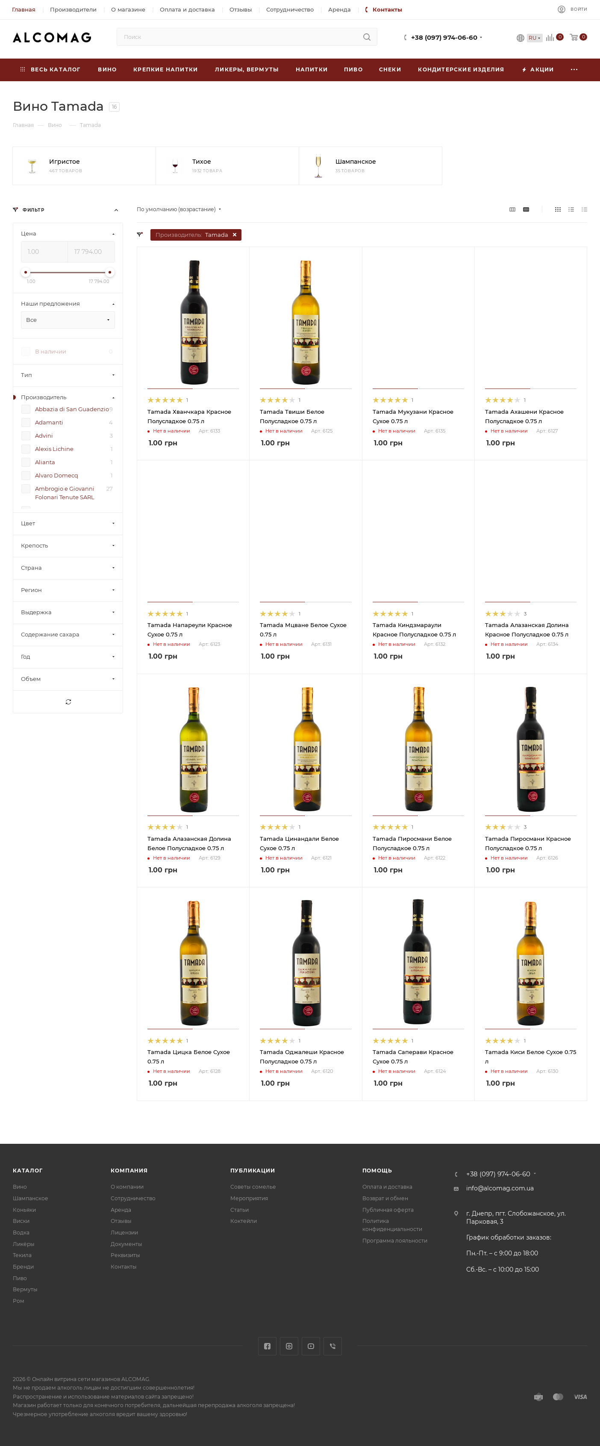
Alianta (45, 462)
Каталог (28, 1170)
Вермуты (25, 1289)
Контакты (124, 1266)
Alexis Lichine (54, 448)
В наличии (50, 351)
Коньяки (24, 1210)
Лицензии (124, 1232)
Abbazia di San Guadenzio (72, 409)
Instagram (289, 1346)
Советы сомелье (253, 1187)
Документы (126, 1244)
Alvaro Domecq (56, 475)
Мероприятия (249, 1198)
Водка (21, 1232)
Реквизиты (125, 1255)
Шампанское (30, 1198)
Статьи (239, 1210)
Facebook (267, 1346)
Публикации (252, 1170)
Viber (333, 1346)
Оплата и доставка (387, 1187)
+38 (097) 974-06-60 (444, 37)
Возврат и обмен (385, 1198)
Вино (20, 1187)
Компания (129, 1170)
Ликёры (24, 1244)
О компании (127, 1187)
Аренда (121, 1210)
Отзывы (121, 1221)
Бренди (23, 1266)
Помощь (377, 1170)
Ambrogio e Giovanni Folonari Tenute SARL (64, 493)
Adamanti (49, 422)
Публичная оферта (388, 1210)
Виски (21, 1221)
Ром (18, 1301)
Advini (44, 435)
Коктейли (243, 1221)
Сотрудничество (133, 1198)
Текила (22, 1255)
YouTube (311, 1346)
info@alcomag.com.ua (500, 1188)
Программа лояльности (394, 1240)
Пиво (20, 1278)
